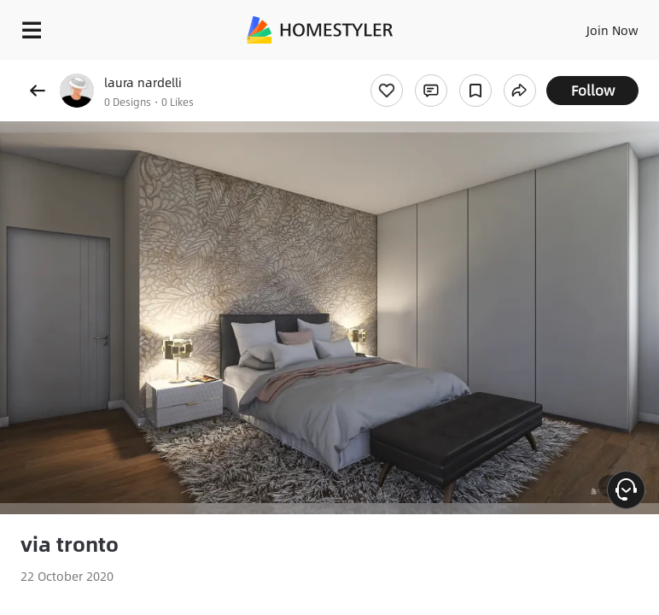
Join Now (612, 29)
